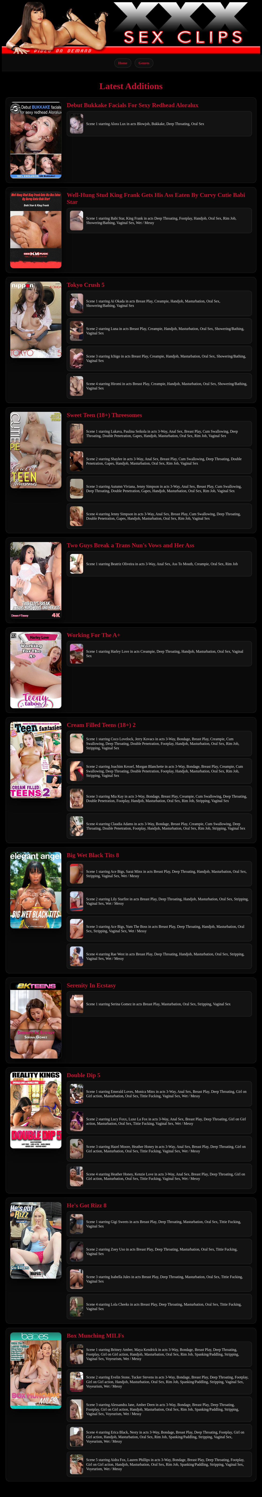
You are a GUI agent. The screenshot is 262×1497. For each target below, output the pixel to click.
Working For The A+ (93, 635)
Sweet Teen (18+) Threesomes (104, 415)
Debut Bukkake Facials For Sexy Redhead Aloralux (133, 105)
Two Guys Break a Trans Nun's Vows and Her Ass (130, 545)
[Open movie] (36, 140)
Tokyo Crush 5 (85, 284)
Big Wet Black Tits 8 (93, 855)
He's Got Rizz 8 (87, 1205)
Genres (144, 63)
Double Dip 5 (83, 1075)
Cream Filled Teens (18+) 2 (101, 725)
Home (122, 63)
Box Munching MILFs (95, 1335)
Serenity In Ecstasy (91, 985)
